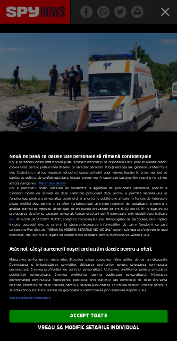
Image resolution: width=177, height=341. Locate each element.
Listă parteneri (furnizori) (30, 298)
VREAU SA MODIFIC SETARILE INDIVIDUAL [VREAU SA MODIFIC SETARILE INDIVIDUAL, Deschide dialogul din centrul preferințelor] (88, 328)
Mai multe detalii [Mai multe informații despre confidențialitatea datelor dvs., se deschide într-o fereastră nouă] (52, 183)
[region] (88, 236)
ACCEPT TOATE (88, 316)
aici (12, 219)
